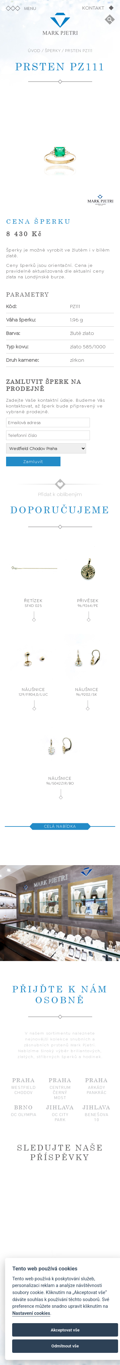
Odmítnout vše (65, 1346)
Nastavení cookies (31, 1313)
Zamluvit (33, 461)
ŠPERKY (53, 50)
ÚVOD (34, 50)
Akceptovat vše (65, 1330)
